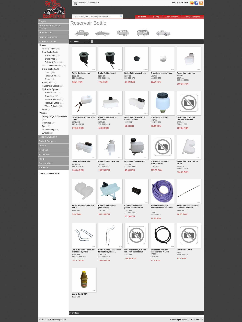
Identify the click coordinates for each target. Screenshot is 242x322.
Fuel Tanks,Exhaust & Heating (49, 26)
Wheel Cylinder (54, 106)
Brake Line (52, 96)
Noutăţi (156, 17)
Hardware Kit (53, 76)
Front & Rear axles (48, 37)
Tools (41, 159)
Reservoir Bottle (54, 103)
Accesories (44, 154)
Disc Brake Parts (50, 52)
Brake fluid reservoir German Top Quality (186, 118)
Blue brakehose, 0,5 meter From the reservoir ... (162, 208)
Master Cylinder (54, 99)
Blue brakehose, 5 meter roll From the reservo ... (135, 251)
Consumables (46, 163)
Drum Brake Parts (50, 69)
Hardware (44, 167)
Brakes (43, 45)
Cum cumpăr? (172, 17)
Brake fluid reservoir (81, 73)
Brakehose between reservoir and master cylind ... (160, 252)
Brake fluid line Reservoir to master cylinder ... (188, 207)
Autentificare (93, 3)
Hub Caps (48, 123)
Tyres (46, 126)
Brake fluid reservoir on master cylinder (134, 118)
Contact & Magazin (192, 17)
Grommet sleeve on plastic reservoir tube (133, 207)
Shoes (50, 79)
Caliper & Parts (53, 62)
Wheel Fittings (50, 129)
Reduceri (142, 17)
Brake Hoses (52, 93)
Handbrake (49, 82)
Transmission (45, 32)
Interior (42, 145)
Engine (42, 21)
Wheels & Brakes (47, 41)
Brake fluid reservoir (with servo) (107, 207)
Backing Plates (51, 49)
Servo (46, 109)
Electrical (43, 150)
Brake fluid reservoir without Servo (160, 162)
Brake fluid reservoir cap (135, 73)
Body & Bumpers (47, 141)
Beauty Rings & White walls (54, 118)
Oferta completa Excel (50, 173)
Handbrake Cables (52, 86)
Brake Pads (52, 59)
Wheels (43, 113)
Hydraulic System (50, 89)
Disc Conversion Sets (54, 65)
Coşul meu (80, 3)
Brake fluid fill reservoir (108, 161)
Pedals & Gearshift (48, 137)
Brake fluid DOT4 (184, 250)
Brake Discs (52, 55)
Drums (50, 72)
